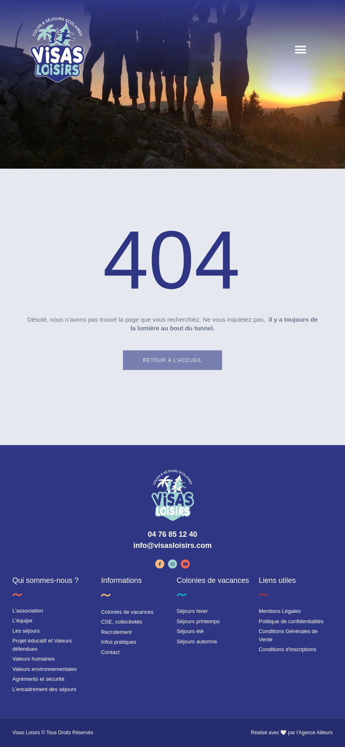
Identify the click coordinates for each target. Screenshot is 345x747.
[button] (300, 50)
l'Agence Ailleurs (314, 732)
